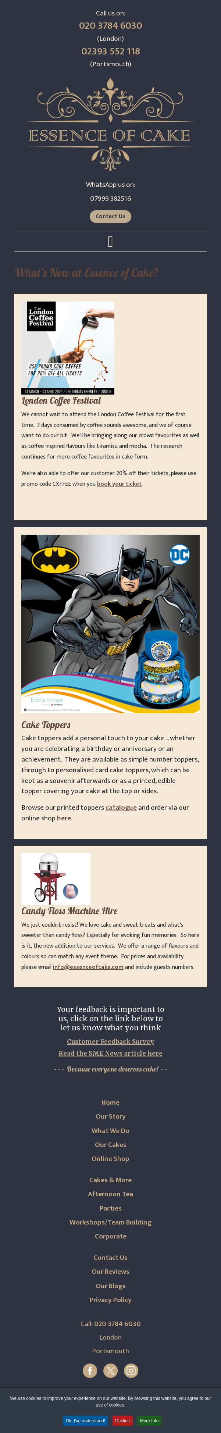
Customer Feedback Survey (110, 1042)
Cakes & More (110, 1180)
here (64, 818)
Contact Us (110, 216)
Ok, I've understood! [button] (84, 1421)
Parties (111, 1208)
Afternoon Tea (110, 1194)
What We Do (110, 1131)
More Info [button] (150, 1421)
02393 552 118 (110, 51)
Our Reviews (110, 1271)
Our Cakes (110, 1145)
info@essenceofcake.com (88, 967)
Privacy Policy (111, 1300)
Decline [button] (122, 1421)
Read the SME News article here (110, 1053)
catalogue (121, 807)
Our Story (111, 1116)
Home (110, 1102)
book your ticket (119, 484)
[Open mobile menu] (110, 242)
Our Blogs (111, 1286)
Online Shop (110, 1159)
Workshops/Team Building (110, 1222)
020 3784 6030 (110, 26)
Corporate (110, 1236)
